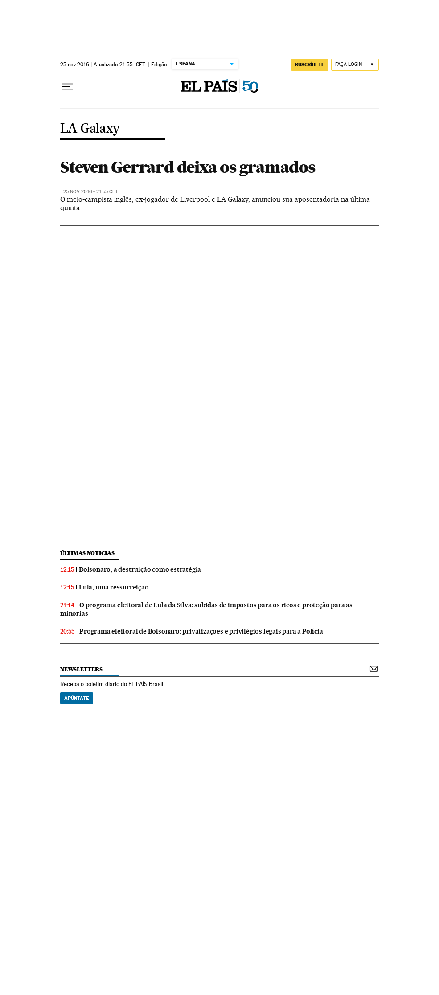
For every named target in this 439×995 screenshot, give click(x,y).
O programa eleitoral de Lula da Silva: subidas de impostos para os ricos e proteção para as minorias (206, 609)
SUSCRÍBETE (309, 64)
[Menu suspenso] (67, 87)
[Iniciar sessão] (355, 65)
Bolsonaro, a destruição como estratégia (140, 569)
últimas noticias (87, 553)
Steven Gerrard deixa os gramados (187, 167)
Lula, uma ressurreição (114, 587)
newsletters (81, 669)
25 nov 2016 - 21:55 (90, 192)
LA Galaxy (90, 129)
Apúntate (76, 698)
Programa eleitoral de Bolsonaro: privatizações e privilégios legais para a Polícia (201, 631)
